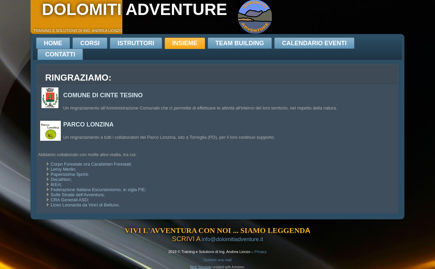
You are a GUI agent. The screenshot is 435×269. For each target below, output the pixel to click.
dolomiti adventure (134, 9)
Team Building (239, 43)
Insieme (184, 43)
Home (53, 43)
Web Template (201, 267)
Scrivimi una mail (217, 260)
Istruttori (136, 43)
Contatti (60, 54)
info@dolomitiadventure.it (232, 239)
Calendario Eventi (314, 43)
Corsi (90, 43)
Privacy (261, 252)
